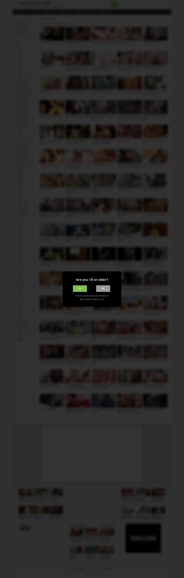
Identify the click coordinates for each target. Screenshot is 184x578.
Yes (80, 288)
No (103, 288)
